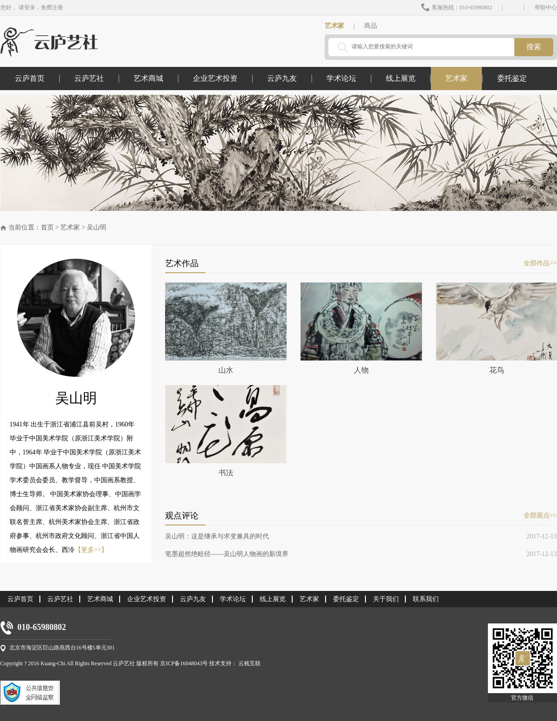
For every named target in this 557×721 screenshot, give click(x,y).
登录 (29, 7)
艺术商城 (148, 78)
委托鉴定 (512, 78)
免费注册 (52, 7)
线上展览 (401, 78)
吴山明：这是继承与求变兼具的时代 (217, 536)
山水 (226, 328)
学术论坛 (341, 78)
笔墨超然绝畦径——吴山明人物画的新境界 (226, 554)
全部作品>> (540, 263)
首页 (47, 227)
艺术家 (334, 25)
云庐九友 (282, 78)
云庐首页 (30, 78)
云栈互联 (249, 663)
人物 (361, 328)
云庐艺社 (89, 78)
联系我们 (426, 599)
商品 (370, 25)
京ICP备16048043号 (184, 663)
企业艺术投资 (215, 78)
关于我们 (386, 599)
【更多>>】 (91, 549)
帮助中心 (546, 7)
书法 (226, 431)
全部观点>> (540, 515)
